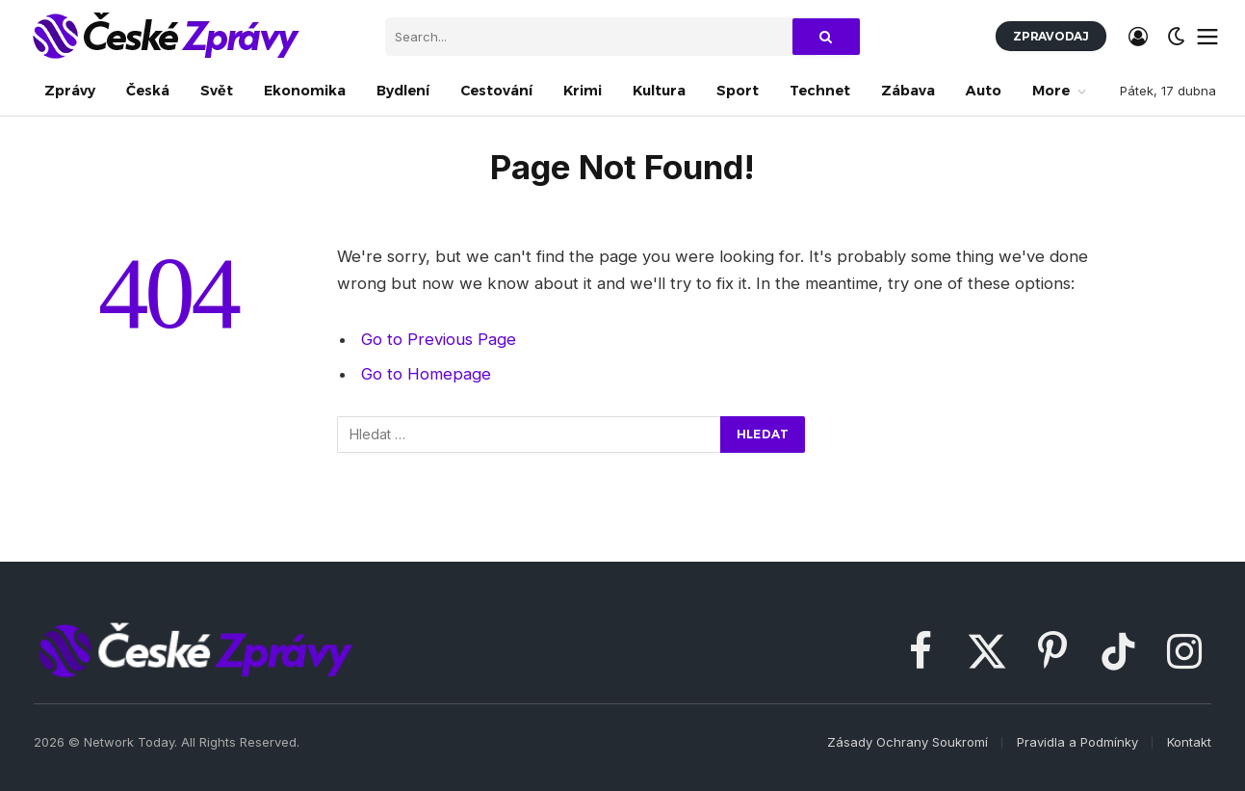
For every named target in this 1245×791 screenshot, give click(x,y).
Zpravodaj (1051, 36)
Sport (737, 90)
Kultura (659, 90)
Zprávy (69, 90)
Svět (216, 90)
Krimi (582, 90)
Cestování (496, 90)
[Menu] (1208, 37)
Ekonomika (305, 90)
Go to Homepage (426, 373)
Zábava (908, 90)
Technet (820, 90)
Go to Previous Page (438, 339)
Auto (983, 90)
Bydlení (402, 90)
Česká (147, 90)
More (1051, 90)
